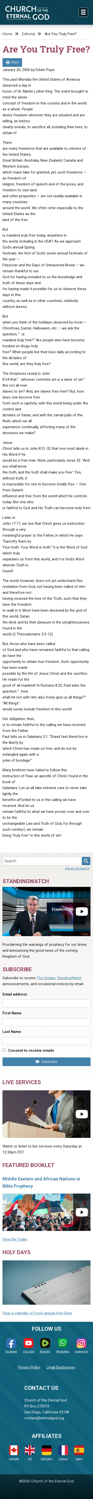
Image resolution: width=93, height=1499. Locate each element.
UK (30, 1452)
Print (12, 62)
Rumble (45, 1345)
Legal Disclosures (60, 1367)
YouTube (28, 1345)
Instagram (81, 1345)
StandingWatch (69, 978)
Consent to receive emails (31, 1050)
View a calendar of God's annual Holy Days (37, 1313)
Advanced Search (77, 868)
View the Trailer (15, 1239)
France (63, 1452)
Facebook (11, 1345)
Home (7, 34)
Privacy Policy (29, 1367)
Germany (46, 1452)
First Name (12, 1013)
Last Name (11, 1031)
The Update (46, 978)
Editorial (28, 34)
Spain (79, 1452)
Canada (14, 1452)
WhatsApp (62, 1345)
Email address (14, 994)
